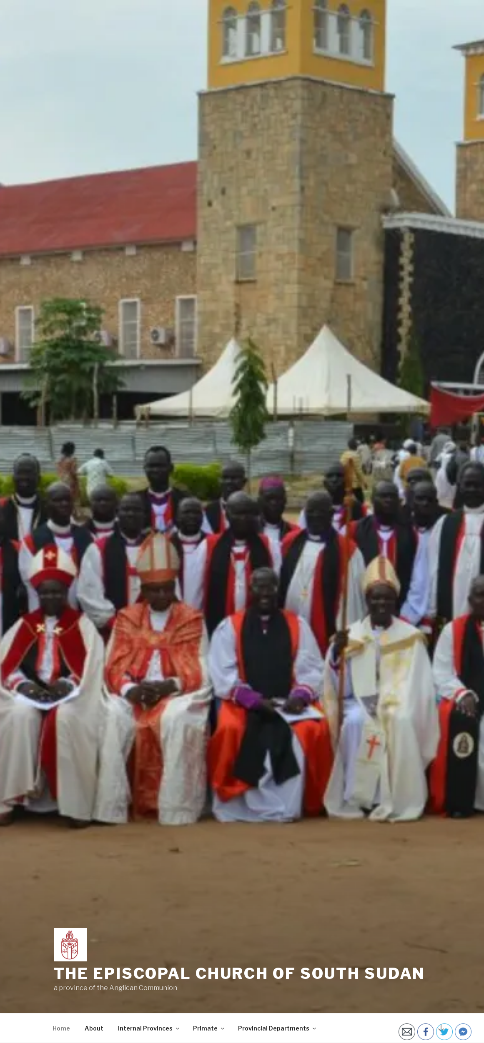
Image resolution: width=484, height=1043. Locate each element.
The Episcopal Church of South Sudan (240, 973)
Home (61, 1028)
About (94, 1028)
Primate (209, 1028)
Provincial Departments (277, 1028)
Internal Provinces (149, 1028)
